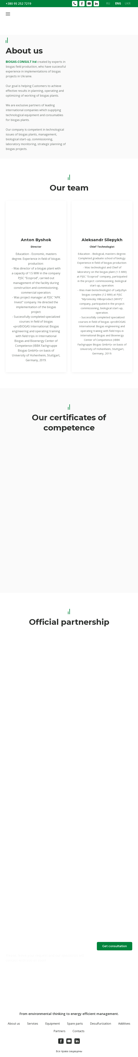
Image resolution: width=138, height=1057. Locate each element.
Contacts (78, 1031)
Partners (59, 1031)
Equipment (52, 1024)
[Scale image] (36, 555)
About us (14, 1024)
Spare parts (75, 1024)
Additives (124, 1024)
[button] (114, 946)
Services (32, 1024)
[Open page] (69, 18)
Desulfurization (100, 1024)
